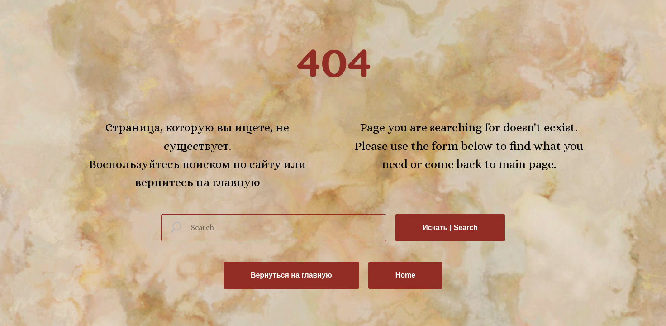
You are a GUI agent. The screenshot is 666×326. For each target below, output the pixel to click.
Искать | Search (450, 227)
